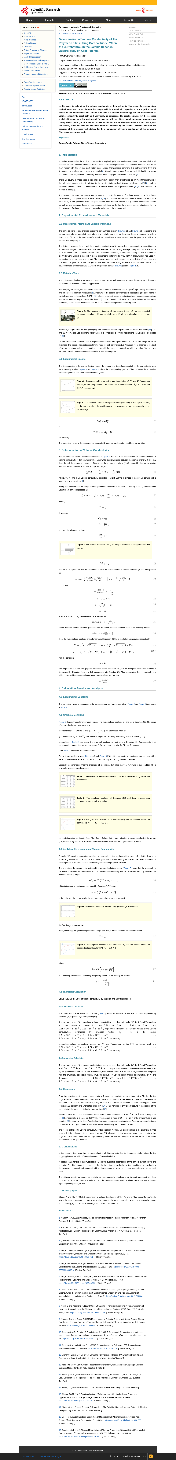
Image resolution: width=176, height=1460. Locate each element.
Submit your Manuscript (133, 1456)
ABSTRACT (66, 99)
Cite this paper (68, 1190)
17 (104, 1106)
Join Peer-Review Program (50, 1456)
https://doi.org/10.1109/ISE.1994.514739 (87, 1312)
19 (63, 1118)
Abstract (133, 27)
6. (60, 1276)
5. (60, 1263)
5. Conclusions (68, 1146)
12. (60, 1355)
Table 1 (64, 707)
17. (60, 1407)
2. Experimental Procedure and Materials (84, 215)
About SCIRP (82, 1450)
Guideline (27, 47)
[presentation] (103, 421)
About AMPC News (31, 71)
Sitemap (92, 1450)
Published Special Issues (33, 86)
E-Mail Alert (28, 1456)
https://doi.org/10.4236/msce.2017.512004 (124, 1296)
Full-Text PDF (135, 31)
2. (60, 1227)
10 (79, 241)
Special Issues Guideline (33, 89)
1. (60, 1218)
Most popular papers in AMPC (35, 64)
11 (82, 241)
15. (60, 1387)
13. (60, 1365)
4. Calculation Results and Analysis (81, 688)
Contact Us (100, 1450)
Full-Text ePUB (136, 37)
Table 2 (75, 742)
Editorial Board (29, 43)
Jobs (148, 20)
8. (60, 1306)
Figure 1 (121, 231)
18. (60, 1417)
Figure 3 (95, 369)
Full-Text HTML (136, 34)
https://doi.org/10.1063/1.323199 (81, 1325)
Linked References (137, 41)
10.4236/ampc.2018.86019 (70, 34)
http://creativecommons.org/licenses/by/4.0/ (77, 80)
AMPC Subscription (31, 57)
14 (138, 303)
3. (60, 1241)
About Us (129, 20)
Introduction (27, 106)
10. (60, 1332)
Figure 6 (89, 756)
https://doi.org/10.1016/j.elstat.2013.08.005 (123, 1420)
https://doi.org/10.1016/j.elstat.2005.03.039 (77, 1283)
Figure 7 (127, 868)
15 (150, 330)
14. (60, 1374)
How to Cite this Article (139, 44)
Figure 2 (83, 369)
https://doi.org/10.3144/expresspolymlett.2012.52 (80, 1436)
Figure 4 (106, 457)
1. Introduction (68, 154)
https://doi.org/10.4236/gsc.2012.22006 (75, 1400)
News (109, 20)
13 (100, 299)
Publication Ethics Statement (35, 67)
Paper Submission (30, 53)
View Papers (28, 36)
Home (29, 20)
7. (60, 1289)
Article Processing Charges (34, 50)
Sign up (112, 1456)
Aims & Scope (29, 40)
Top (23, 97)
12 (95, 296)
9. (60, 1319)
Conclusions (27, 134)
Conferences (89, 20)
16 (63, 336)
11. (60, 1345)
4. (60, 1250)
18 (105, 1109)
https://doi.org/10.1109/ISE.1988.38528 (79, 1338)
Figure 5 (62, 722)
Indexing (26, 33)
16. (60, 1394)
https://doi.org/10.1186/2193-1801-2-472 (76, 1257)
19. (60, 1430)
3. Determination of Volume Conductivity (84, 450)
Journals (49, 20)
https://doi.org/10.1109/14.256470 (102, 1348)
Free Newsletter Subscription (35, 60)
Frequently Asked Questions (35, 74)
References (66, 1210)
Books (69, 20)
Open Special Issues (32, 82)
